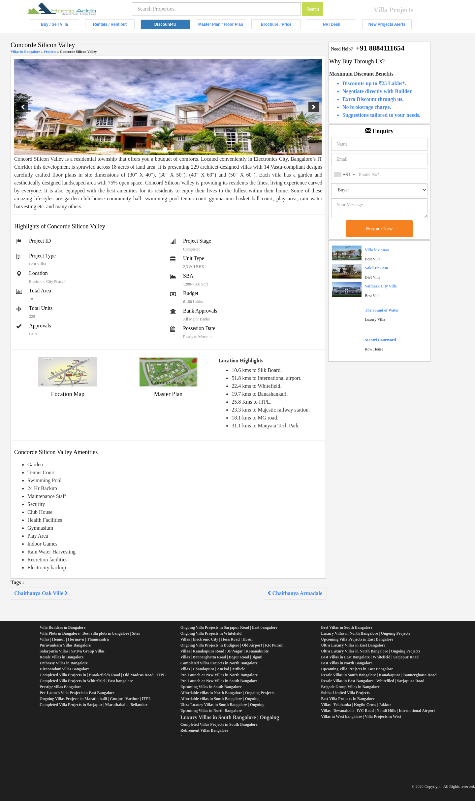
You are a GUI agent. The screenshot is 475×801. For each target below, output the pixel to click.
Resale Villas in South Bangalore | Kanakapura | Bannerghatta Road (378, 675)
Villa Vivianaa (377, 250)
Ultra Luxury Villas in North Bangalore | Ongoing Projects (370, 651)
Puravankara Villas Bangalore (65, 645)
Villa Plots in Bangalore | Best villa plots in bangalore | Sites (90, 633)
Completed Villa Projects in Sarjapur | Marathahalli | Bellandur (93, 704)
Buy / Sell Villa (60, 25)
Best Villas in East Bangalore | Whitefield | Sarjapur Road (370, 657)
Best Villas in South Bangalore (346, 627)
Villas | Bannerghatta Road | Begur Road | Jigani (221, 657)
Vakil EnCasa (376, 268)
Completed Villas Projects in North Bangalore (219, 663)
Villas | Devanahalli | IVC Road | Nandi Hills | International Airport (378, 710)
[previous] (22, 107)
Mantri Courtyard (380, 340)
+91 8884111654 (380, 48)
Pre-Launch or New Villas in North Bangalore (219, 675)
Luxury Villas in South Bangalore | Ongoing (229, 717)
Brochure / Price (281, 25)
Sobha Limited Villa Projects (345, 692)
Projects (50, 51)
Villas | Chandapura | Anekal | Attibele (212, 669)
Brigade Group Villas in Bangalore (350, 686)
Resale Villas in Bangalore (61, 657)
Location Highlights (240, 360)
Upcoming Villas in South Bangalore (211, 686)
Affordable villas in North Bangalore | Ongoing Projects (227, 692)
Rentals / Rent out (114, 25)
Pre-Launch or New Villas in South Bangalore (219, 681)
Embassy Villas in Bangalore (64, 663)
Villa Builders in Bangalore (62, 627)
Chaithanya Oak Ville (41, 593)
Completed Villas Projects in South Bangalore (219, 724)
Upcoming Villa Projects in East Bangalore (357, 639)
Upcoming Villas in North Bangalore (211, 710)
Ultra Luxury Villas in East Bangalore (353, 645)
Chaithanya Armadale (294, 593)
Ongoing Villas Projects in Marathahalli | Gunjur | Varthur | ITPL (95, 698)
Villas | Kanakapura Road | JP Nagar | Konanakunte (224, 651)
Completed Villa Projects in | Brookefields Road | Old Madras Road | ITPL (103, 675)
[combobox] (344, 174)
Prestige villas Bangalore (60, 686)
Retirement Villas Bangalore (204, 730)
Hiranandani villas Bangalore (64, 669)
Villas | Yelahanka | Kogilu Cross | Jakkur (356, 704)
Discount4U (172, 25)
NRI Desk (339, 25)
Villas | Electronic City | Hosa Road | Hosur (216, 639)
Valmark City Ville (380, 286)
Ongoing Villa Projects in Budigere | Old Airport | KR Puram (232, 645)
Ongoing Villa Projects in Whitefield (211, 633)
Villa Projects (394, 10)
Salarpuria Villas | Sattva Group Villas (72, 651)
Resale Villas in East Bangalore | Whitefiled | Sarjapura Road (372, 681)
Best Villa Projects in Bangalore (347, 698)
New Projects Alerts (390, 25)
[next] (313, 107)
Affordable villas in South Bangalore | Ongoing (220, 698)
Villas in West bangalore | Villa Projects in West (361, 716)
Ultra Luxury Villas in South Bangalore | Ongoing (222, 704)
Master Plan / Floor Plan (221, 25)
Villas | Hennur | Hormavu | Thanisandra (74, 639)
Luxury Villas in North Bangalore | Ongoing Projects (365, 633)
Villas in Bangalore (25, 51)
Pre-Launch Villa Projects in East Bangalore (77, 692)
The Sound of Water (382, 310)
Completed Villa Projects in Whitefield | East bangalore (86, 681)
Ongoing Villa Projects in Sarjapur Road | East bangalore (228, 627)
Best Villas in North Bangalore (346, 663)
